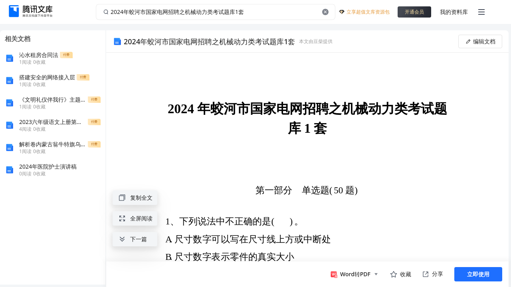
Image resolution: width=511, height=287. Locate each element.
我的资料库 (454, 12)
